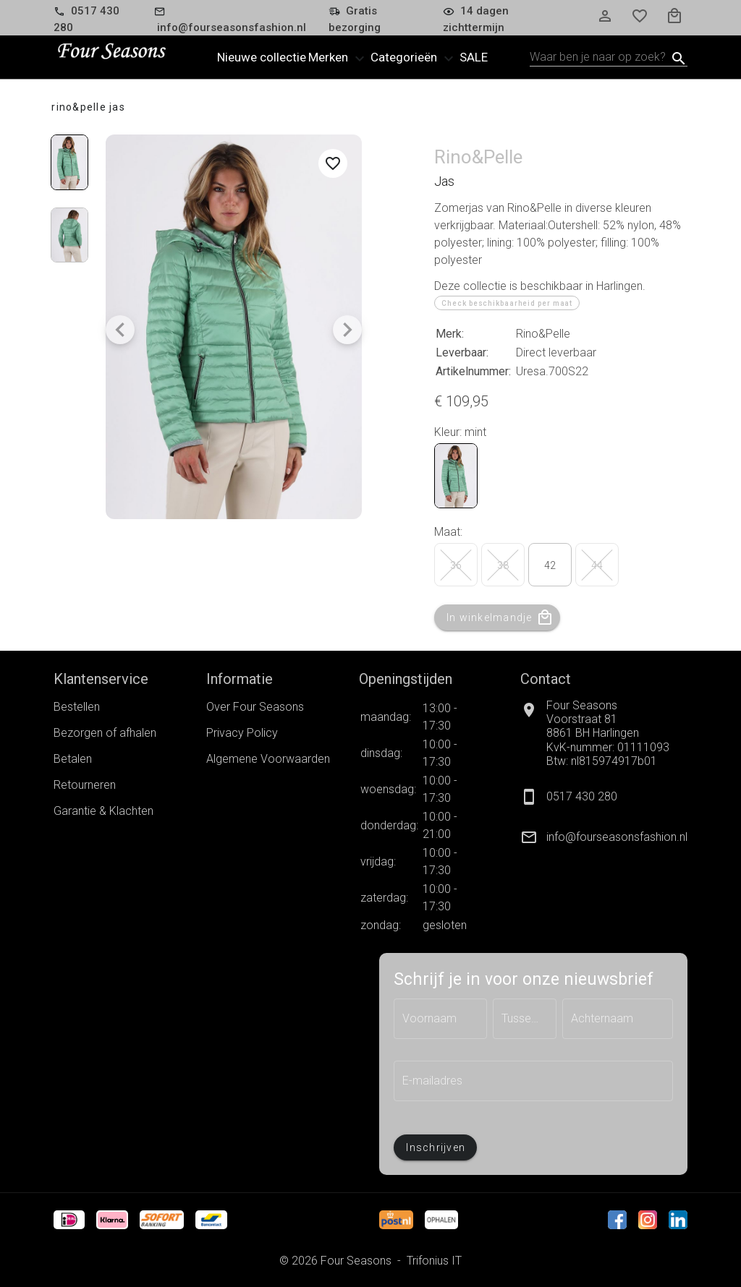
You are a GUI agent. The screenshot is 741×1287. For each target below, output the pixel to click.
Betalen (73, 759)
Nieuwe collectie (261, 57)
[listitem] (603, 837)
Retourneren (85, 785)
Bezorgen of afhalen (105, 733)
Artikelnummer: (473, 371)
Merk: (450, 334)
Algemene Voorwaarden (268, 759)
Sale (474, 57)
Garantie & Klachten (103, 811)
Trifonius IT (434, 1260)
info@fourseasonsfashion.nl (616, 837)
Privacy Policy (242, 733)
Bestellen (77, 707)
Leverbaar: (462, 352)
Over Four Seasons (255, 707)
